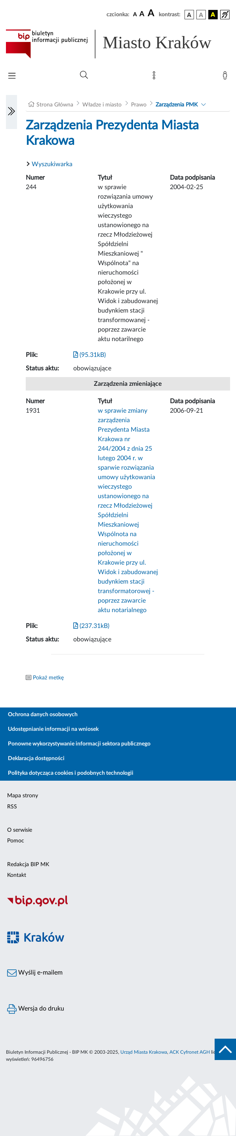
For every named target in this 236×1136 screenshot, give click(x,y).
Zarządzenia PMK (177, 105)
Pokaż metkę (48, 678)
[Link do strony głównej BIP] (118, 44)
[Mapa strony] (155, 77)
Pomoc (15, 841)
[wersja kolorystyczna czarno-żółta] (213, 14)
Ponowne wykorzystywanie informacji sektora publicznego (79, 744)
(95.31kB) (89, 355)
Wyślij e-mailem (35, 973)
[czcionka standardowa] (135, 14)
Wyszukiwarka (52, 164)
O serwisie (19, 830)
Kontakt (16, 875)
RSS (12, 807)
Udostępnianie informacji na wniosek (53, 729)
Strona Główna (54, 105)
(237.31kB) (91, 626)
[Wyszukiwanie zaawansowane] (84, 75)
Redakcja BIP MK (28, 864)
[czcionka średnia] (142, 14)
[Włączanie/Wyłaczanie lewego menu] (11, 112)
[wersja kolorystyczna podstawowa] (189, 14)
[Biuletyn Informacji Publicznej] (118, 905)
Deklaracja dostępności (36, 758)
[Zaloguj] (226, 77)
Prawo (139, 105)
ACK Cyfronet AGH (189, 1052)
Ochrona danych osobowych (43, 714)
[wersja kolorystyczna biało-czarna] (201, 14)
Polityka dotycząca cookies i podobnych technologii (70, 773)
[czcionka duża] (152, 13)
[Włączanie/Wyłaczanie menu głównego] (12, 76)
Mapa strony (22, 795)
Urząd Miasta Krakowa (143, 1052)
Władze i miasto (102, 105)
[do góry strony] (225, 1049)
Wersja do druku (35, 1009)
